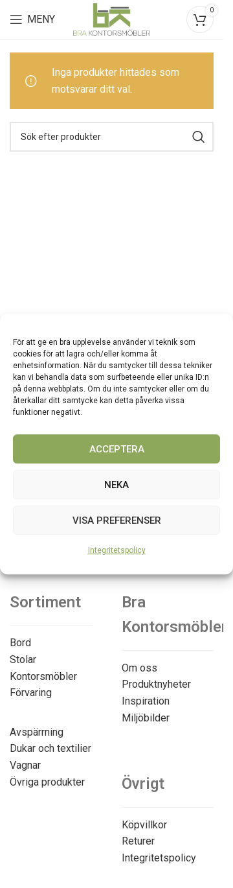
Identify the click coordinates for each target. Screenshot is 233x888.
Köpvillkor (144, 825)
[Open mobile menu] (32, 19)
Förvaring (31, 692)
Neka (116, 485)
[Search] (112, 137)
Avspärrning (36, 732)
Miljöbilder (146, 718)
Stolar (23, 659)
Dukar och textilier (50, 748)
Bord (20, 643)
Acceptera (116, 449)
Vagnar (25, 765)
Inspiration (146, 701)
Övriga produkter (47, 782)
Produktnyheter (156, 684)
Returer (138, 841)
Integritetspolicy (117, 550)
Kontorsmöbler (43, 676)
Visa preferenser (116, 520)
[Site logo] (112, 18)
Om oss (139, 668)
